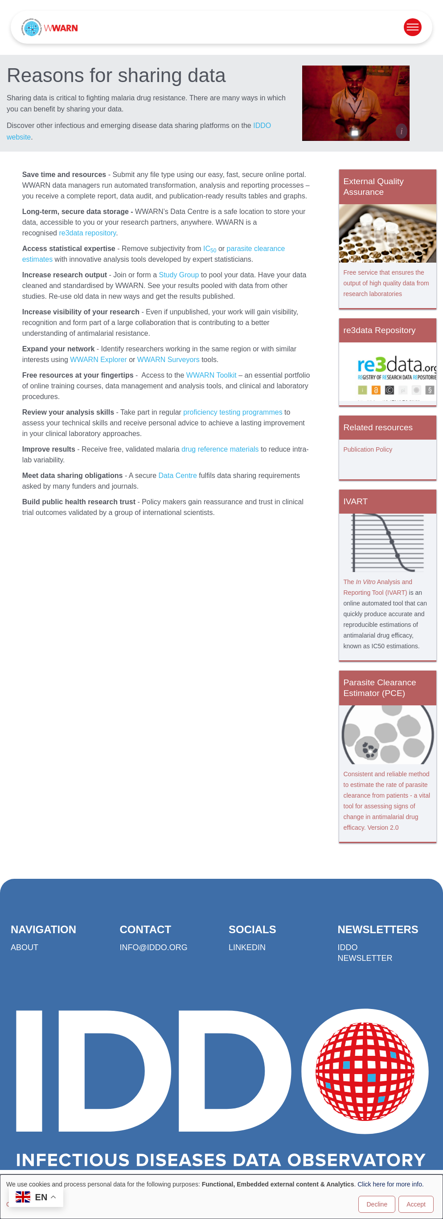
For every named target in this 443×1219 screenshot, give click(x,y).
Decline (376, 1204)
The (350, 581)
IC (209, 248)
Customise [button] (21, 1204)
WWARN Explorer (98, 359)
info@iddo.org (154, 947)
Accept (416, 1204)
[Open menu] (413, 27)
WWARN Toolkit (211, 375)
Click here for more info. (390, 1184)
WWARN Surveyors (168, 359)
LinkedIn (247, 947)
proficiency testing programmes (232, 412)
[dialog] (221, 1196)
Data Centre (178, 475)
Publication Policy (368, 449)
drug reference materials (219, 449)
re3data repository (87, 233)
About (24, 947)
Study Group (179, 275)
